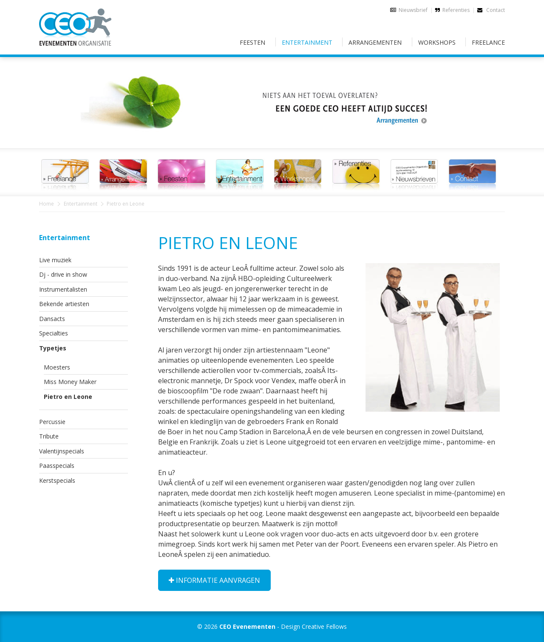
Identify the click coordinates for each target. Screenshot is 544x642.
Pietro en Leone (68, 397)
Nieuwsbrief (413, 10)
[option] (272, 97)
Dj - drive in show (63, 274)
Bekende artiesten (64, 304)
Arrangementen (375, 42)
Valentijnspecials (61, 451)
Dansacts (52, 319)
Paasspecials (56, 465)
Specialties (53, 333)
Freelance (488, 42)
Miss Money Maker (70, 382)
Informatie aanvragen (214, 580)
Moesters (57, 367)
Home (46, 203)
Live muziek (55, 260)
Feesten (252, 42)
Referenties (456, 10)
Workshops (437, 42)
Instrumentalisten (63, 289)
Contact (491, 10)
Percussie (52, 422)
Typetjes (52, 348)
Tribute (49, 436)
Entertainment (307, 42)
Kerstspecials (57, 480)
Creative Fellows (324, 626)
